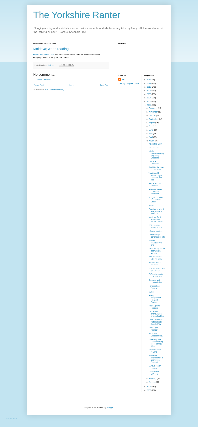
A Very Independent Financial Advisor (154, 298)
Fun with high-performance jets (156, 236)
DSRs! (151, 292)
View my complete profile (128, 83)
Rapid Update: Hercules (154, 307)
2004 (149, 387)
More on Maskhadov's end (155, 243)
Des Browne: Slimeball (153, 373)
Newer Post (39, 85)
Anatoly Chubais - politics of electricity (155, 191)
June (151, 130)
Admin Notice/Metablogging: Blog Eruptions (156, 154)
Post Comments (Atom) (54, 89)
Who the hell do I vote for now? (155, 258)
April (151, 137)
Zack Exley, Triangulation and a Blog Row (156, 313)
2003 (149, 390)
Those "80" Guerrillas (153, 162)
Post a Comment (44, 80)
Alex (123, 79)
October (152, 115)
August (152, 123)
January (152, 382)
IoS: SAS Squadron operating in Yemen (156, 251)
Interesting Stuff (154, 144)
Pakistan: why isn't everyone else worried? (156, 211)
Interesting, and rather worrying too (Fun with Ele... (155, 342)
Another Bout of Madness (154, 264)
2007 (149, 98)
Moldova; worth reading (51, 49)
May (151, 133)
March (152, 141)
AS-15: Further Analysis (154, 184)
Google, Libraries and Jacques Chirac (155, 199)
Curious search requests (154, 367)
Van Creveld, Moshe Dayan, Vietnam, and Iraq (155, 176)
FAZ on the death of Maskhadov (155, 275)
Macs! (150, 205)
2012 (149, 80)
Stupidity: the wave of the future (156, 168)
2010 (149, 87)
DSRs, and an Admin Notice (155, 226)
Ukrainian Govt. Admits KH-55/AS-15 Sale (155, 219)
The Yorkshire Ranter (77, 15)
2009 (149, 90)
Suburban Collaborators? (155, 334)
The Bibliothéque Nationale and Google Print (155, 322)
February (153, 378)
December (153, 108)
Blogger (110, 407)
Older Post (103, 85)
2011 (149, 83)
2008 (149, 94)
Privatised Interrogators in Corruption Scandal (155, 359)
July (151, 126)
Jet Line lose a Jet (156, 148)
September (154, 119)
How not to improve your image (156, 269)
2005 (149, 105)
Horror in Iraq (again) (153, 287)
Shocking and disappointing (155, 281)
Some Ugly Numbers (153, 329)
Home (71, 85)
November (153, 112)
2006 (149, 101)
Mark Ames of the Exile (43, 55)
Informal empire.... (156, 231)
